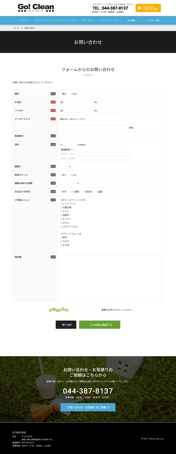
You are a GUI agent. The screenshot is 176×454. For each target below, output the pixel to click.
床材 (64, 237)
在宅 (64, 191)
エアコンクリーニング (44, 20)
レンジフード (69, 203)
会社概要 (131, 20)
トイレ (65, 211)
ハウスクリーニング (109, 20)
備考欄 (18, 257)
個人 (64, 93)
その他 (65, 245)
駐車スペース (21, 174)
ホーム (16, 28)
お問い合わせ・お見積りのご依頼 (88, 407)
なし (75, 174)
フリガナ (19, 110)
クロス (65, 222)
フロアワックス (70, 226)
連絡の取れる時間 (23, 183)
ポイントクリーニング (66, 20)
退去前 (88, 191)
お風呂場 (66, 207)
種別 (17, 93)
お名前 (18, 102)
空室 (100, 191)
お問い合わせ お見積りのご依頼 (148, 7)
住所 (17, 144)
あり (64, 174)
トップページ (23, 20)
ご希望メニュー (22, 199)
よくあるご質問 (153, 20)
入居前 (76, 191)
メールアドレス (22, 118)
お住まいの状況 (22, 191)
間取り (18, 166)
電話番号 (19, 135)
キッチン (66, 218)
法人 (75, 93)
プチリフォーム (88, 20)
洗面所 (65, 215)
